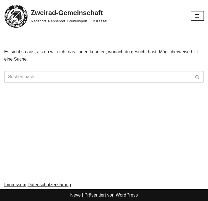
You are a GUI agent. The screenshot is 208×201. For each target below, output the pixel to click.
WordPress (127, 195)
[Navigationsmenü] (197, 16)
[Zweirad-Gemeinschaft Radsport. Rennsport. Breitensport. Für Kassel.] (56, 16)
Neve (75, 195)
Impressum (15, 184)
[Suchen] (97, 77)
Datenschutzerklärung (49, 184)
